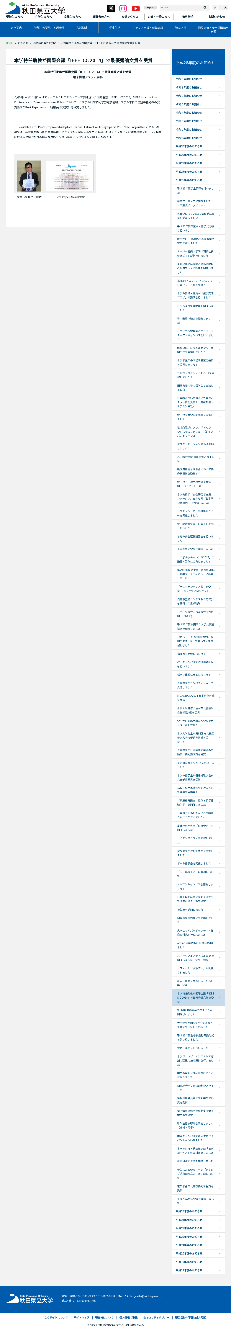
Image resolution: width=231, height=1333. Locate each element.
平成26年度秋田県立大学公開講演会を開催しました (195, 626)
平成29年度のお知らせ (189, 155)
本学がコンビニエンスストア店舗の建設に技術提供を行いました (195, 1060)
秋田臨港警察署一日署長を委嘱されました (195, 526)
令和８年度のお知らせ (189, 79)
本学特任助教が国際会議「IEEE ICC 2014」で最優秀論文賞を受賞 (195, 998)
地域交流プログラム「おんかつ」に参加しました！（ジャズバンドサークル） (195, 432)
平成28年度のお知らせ (189, 163)
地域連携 (180, 28)
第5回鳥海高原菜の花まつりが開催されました (194, 1012)
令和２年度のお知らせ (189, 129)
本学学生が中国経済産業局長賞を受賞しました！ (195, 362)
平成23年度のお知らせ (189, 1228)
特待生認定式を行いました (192, 1048)
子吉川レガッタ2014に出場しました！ (195, 765)
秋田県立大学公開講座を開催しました (195, 417)
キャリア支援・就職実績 (147, 28)
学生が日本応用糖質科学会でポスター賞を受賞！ (195, 723)
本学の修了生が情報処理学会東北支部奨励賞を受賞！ (195, 777)
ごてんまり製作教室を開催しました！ (195, 308)
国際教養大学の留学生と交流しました (195, 387)
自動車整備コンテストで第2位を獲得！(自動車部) (194, 601)
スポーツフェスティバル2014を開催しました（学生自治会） (195, 957)
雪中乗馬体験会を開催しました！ (194, 320)
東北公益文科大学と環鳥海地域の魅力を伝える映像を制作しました (195, 268)
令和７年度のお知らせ (189, 87)
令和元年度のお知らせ (189, 138)
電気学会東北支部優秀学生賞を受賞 (195, 1188)
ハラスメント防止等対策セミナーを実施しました (195, 513)
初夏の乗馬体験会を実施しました (195, 920)
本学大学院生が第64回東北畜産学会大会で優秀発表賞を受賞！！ (195, 738)
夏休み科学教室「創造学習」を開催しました (195, 828)
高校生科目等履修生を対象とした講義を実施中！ (195, 790)
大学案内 (16, 28)
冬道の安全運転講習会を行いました (195, 538)
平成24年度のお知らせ (189, 1220)
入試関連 (82, 28)
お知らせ (23, 43)
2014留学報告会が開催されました (195, 459)
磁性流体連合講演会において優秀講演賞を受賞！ (195, 471)
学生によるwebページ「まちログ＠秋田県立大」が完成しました (195, 1174)
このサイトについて (56, 1317)
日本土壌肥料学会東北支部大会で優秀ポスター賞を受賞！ (195, 899)
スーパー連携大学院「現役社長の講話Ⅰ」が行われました (195, 253)
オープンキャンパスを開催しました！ (195, 886)
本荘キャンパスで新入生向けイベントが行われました (195, 1138)
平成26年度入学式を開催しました (195, 1201)
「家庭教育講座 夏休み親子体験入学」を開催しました (195, 802)
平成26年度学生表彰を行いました (195, 190)
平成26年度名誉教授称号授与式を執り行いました (195, 1037)
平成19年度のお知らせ (189, 1262)
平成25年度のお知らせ (189, 1211)
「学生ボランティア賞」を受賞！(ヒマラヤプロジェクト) (194, 589)
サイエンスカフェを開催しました (195, 840)
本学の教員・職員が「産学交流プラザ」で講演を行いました (195, 295)
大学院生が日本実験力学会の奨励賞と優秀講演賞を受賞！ (195, 752)
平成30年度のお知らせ (189, 146)
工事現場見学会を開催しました (195, 549)
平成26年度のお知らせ (46, 43)
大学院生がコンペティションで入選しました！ (195, 685)
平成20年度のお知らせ (189, 1253)
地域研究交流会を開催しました (195, 1161)
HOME (9, 43)
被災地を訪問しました (190, 909)
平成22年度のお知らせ (189, 1237)
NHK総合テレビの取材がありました (195, 1088)
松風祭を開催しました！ (191, 653)
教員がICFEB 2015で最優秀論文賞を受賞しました (195, 216)
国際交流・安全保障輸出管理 (213, 29)
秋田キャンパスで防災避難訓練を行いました (195, 664)
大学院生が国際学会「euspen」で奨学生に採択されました (195, 1025)
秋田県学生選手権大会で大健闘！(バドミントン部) (194, 484)
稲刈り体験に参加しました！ (194, 674)
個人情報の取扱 (128, 1317)
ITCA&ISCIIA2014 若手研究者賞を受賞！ (195, 697)
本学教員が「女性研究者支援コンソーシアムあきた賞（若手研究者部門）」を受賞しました (195, 499)
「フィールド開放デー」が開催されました (195, 970)
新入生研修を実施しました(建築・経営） (194, 983)
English (150, 7)
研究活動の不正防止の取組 (190, 1317)
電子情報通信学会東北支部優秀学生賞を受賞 (195, 1113)
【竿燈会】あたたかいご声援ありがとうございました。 (195, 815)
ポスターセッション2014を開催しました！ (195, 446)
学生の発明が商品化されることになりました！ (195, 1075)
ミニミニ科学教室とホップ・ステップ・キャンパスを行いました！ (195, 335)
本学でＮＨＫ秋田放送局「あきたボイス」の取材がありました (195, 1150)
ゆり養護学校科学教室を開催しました (195, 853)
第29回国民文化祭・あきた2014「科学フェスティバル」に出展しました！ (196, 574)
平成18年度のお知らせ (189, 1270)
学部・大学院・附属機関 (49, 28)
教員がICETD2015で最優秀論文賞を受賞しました (195, 241)
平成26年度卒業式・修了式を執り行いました (195, 228)
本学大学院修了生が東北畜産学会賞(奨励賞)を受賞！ (195, 710)
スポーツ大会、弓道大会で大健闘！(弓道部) (195, 614)
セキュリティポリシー (156, 1317)
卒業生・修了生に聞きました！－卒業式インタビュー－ (195, 203)
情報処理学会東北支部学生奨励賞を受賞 (195, 1100)
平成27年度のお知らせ (189, 172)
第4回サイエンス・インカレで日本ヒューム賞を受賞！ (194, 283)
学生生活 (114, 28)
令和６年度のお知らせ (189, 96)
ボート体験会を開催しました (194, 863)
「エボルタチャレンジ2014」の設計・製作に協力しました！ (195, 559)
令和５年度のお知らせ (189, 104)
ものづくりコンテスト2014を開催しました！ (195, 375)
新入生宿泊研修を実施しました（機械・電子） (195, 1125)
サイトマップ (81, 1317)
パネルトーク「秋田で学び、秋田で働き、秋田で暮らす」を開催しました (195, 641)
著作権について (104, 1317)
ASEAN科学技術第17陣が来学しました (195, 945)
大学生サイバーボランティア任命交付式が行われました (195, 932)
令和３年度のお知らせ (189, 121)
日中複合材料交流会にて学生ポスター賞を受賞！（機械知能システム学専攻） (195, 402)
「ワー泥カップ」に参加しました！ (195, 874)
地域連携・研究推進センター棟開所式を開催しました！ (195, 350)
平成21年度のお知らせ (189, 1245)
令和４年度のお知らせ (189, 113)
